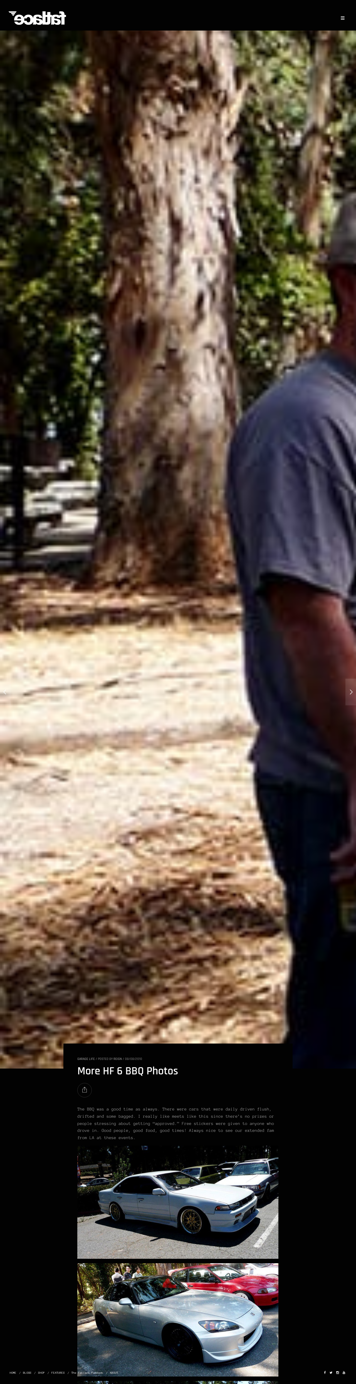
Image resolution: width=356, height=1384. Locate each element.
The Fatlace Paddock (87, 1372)
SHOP (41, 1372)
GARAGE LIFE (86, 1059)
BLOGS (27, 1372)
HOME (13, 1372)
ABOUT (114, 1372)
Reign (117, 1059)
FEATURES (58, 1372)
